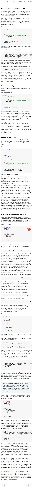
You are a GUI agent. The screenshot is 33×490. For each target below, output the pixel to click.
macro (23, 220)
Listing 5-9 (3, 111)
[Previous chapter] (4, 485)
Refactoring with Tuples (8, 86)
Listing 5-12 (3, 334)
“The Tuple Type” (19, 79)
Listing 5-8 (3, 46)
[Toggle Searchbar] (7, 1)
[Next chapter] (29, 485)
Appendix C (15, 463)
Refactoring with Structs (8, 137)
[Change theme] (4, 1)
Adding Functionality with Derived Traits (13, 214)
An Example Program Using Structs (14, 8)
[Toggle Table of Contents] (1, 1)
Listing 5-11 (3, 244)
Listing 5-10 (3, 174)
